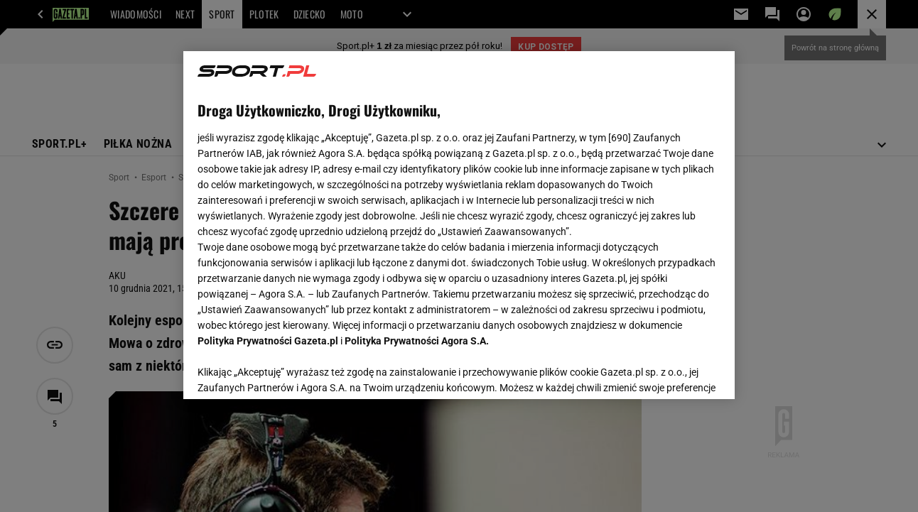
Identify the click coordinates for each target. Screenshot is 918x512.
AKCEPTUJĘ (671, 371)
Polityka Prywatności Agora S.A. (417, 341)
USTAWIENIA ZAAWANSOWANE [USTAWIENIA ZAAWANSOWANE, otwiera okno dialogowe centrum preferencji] (291, 370)
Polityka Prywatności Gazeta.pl (268, 341)
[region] (458, 225)
